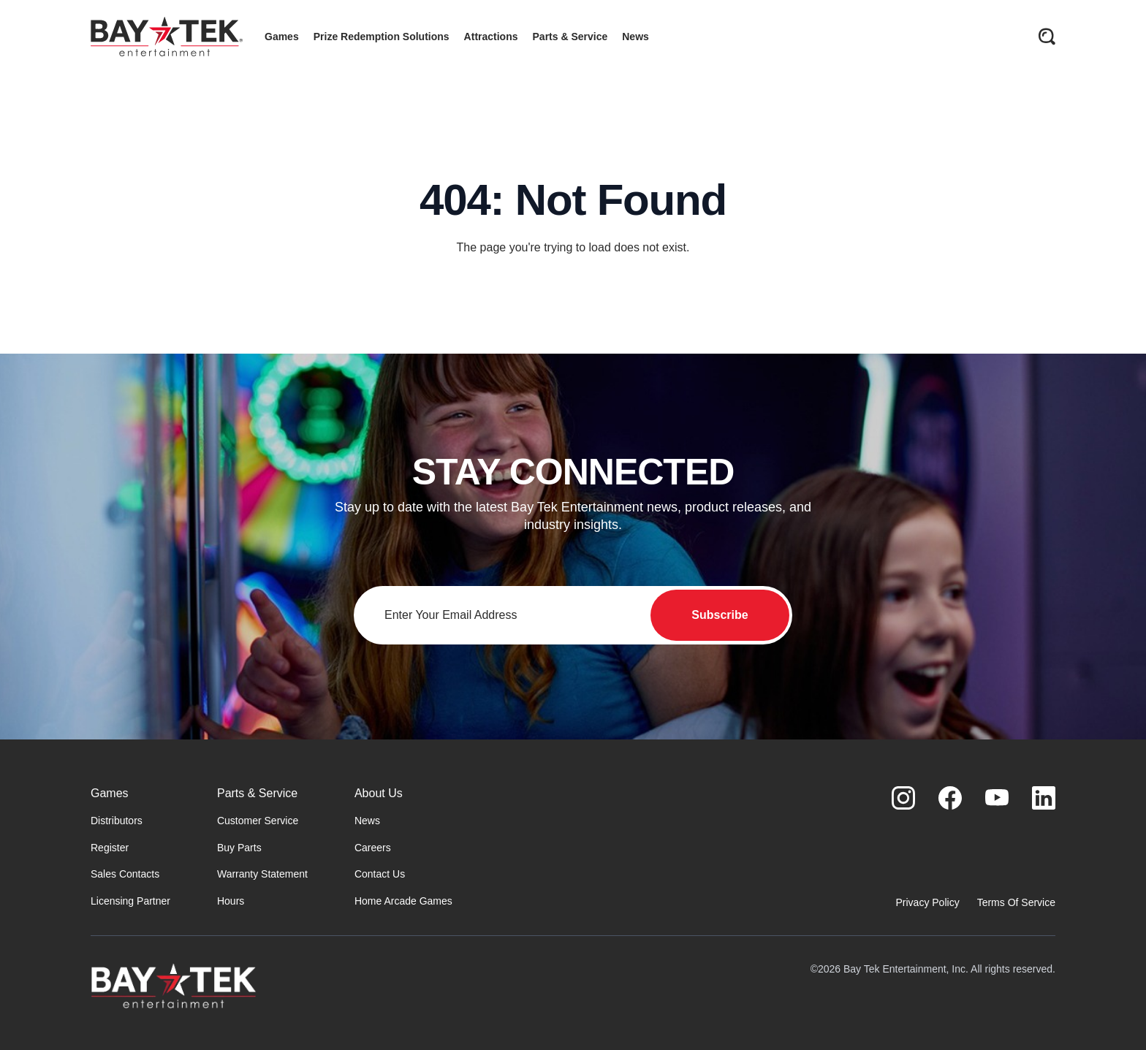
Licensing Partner (130, 901)
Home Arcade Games (403, 901)
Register (110, 847)
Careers (372, 847)
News (367, 820)
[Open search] (1046, 36)
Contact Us (379, 874)
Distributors (117, 820)
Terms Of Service (1016, 902)
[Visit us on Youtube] (997, 798)
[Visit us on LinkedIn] (1043, 798)
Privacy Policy (928, 902)
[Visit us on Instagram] (903, 798)
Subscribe (719, 615)
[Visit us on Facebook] (950, 798)
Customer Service (257, 820)
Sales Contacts (125, 874)
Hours (230, 901)
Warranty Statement (262, 874)
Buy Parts (239, 847)
